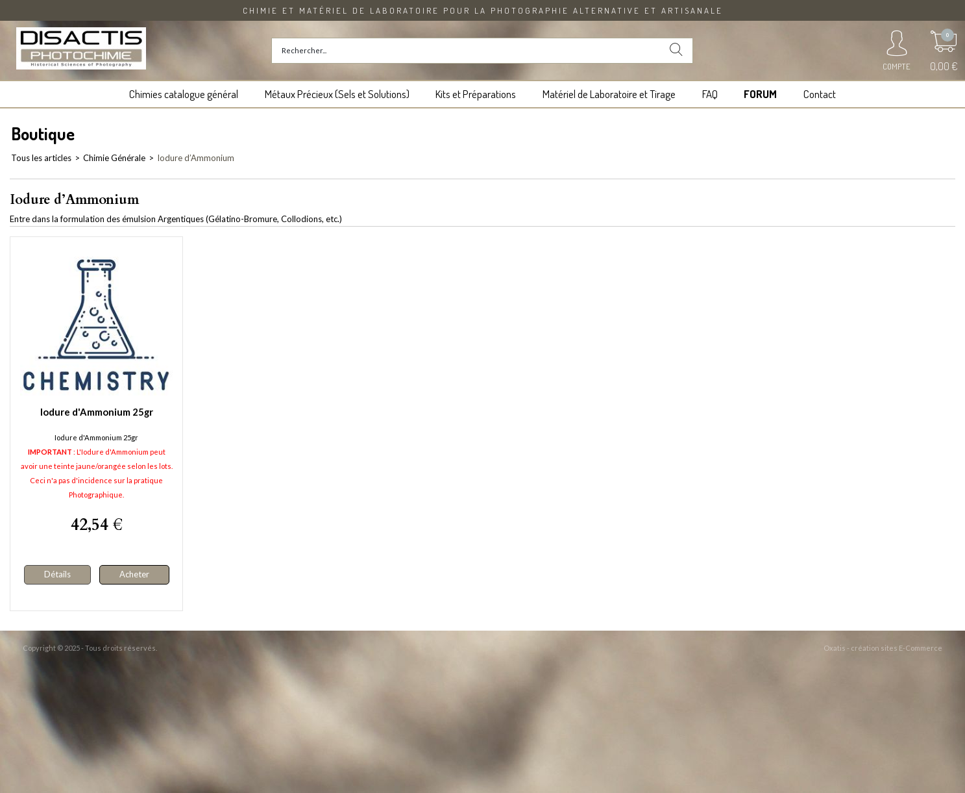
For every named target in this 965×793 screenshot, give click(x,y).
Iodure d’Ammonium (195, 158)
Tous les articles (41, 158)
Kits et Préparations (475, 94)
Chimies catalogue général (183, 94)
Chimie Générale (114, 158)
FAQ (710, 94)
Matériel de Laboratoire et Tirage (609, 94)
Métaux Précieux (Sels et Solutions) (337, 94)
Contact (819, 94)
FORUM (760, 94)
